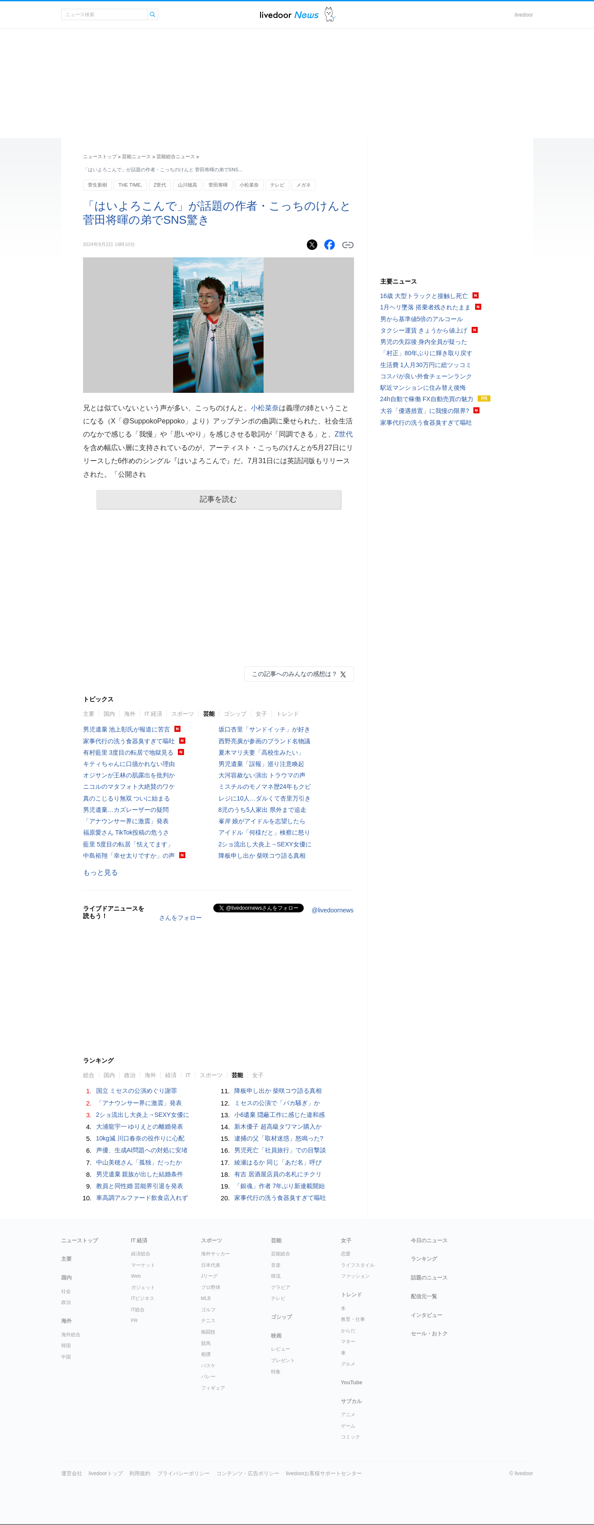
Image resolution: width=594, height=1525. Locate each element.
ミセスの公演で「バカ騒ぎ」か (277, 1102)
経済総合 (140, 1253)
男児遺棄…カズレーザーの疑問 (126, 809)
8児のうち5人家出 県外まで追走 (262, 809)
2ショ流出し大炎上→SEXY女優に (265, 844)
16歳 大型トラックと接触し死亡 (424, 295)
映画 (276, 1336)
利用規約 (139, 1473)
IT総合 (138, 1309)
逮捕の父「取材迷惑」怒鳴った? (278, 1138)
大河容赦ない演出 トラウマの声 (262, 775)
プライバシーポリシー (183, 1473)
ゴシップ (235, 714)
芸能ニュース (136, 156)
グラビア (280, 1287)
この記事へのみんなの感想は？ (294, 673)
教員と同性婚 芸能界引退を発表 (140, 1185)
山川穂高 (187, 184)
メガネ (303, 184)
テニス (208, 1320)
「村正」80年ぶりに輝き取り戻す (426, 353)
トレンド (287, 714)
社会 (66, 1291)
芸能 (209, 714)
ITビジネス (143, 1298)
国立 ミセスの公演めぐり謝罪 (136, 1090)
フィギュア (213, 1387)
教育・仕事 (353, 1319)
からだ (348, 1330)
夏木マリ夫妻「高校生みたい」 (261, 752)
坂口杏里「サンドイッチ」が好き (264, 729)
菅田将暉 (218, 184)
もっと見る (100, 872)
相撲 (206, 1354)
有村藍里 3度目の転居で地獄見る (128, 752)
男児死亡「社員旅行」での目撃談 (280, 1150)
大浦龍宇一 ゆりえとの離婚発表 (140, 1126)
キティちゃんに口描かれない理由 (129, 763)
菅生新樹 (97, 184)
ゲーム (348, 1425)
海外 (129, 714)
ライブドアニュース (289, 14)
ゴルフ (208, 1309)
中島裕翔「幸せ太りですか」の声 (129, 855)
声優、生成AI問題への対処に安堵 (142, 1150)
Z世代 (160, 184)
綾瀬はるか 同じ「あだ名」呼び (278, 1162)
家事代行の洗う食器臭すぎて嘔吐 (129, 741)
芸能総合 (280, 1253)
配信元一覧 (424, 1296)
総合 (88, 1075)
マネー (348, 1341)
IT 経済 (154, 714)
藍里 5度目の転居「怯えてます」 (128, 844)
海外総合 (70, 1334)
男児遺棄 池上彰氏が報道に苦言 (126, 729)
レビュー (280, 1349)
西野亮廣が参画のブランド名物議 (264, 741)
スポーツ (182, 714)
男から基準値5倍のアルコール (421, 318)
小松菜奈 (249, 184)
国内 (109, 714)
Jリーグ (209, 1276)
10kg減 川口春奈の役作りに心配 (140, 1138)
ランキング (424, 1259)
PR (134, 1320)
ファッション (355, 1276)
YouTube (352, 1382)
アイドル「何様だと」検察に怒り (264, 832)
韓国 (66, 1345)
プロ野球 (210, 1287)
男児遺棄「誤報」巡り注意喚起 (261, 763)
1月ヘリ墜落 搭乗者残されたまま (425, 307)
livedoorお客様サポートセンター (324, 1473)
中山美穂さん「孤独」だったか (139, 1162)
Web (136, 1276)
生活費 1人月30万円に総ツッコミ (426, 364)
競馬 (206, 1343)
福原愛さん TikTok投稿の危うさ (126, 832)
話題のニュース (429, 1278)
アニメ (348, 1414)
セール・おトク (429, 1334)
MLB (206, 1298)
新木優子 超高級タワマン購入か (278, 1126)
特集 (276, 1371)
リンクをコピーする (348, 245)
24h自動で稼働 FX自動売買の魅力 (426, 398)
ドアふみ (330, 14)
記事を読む (218, 499)
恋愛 (346, 1253)
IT (188, 1075)
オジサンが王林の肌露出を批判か (129, 775)
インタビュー (426, 1315)
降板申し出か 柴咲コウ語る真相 (262, 855)
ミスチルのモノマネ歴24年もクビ (265, 786)
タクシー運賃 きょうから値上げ (424, 330)
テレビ (277, 184)
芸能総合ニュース (175, 156)
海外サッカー (215, 1253)
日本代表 (210, 1265)
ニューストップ (100, 156)
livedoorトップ (106, 1473)
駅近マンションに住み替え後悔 (423, 387)
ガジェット (143, 1287)
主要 (88, 714)
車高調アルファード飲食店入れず (142, 1197)
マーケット (143, 1265)
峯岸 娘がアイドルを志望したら (262, 821)
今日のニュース (429, 1240)
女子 (261, 714)
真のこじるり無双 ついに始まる (126, 798)
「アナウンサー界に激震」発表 (126, 821)
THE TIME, (130, 184)
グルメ (348, 1363)
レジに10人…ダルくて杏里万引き (265, 798)
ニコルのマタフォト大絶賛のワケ (129, 786)
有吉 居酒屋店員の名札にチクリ (278, 1174)
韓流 (276, 1276)
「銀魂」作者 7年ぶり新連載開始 (279, 1185)
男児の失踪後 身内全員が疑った (424, 341)
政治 (129, 1075)
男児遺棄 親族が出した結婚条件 (140, 1174)
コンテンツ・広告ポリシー (247, 1473)
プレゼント (283, 1360)
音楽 (276, 1265)
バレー (208, 1376)
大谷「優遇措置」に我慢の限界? (424, 410)
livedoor (523, 15)
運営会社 (71, 1473)
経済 (171, 1075)
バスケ (208, 1365)
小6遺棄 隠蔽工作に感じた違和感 (279, 1114)
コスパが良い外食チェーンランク (426, 376)
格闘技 (208, 1331)
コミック (350, 1436)
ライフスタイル (358, 1265)
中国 (66, 1356)
